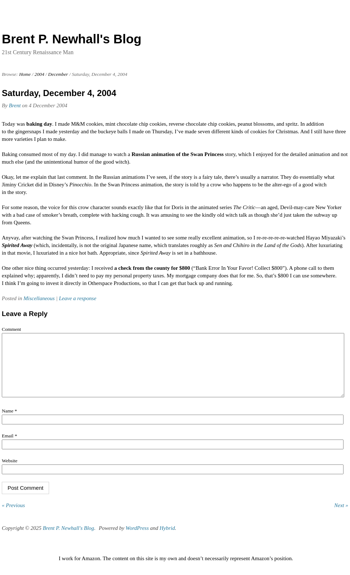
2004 (39, 74)
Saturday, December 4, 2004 (59, 93)
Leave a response (77, 298)
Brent (15, 105)
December (58, 74)
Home (25, 74)
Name (9, 421)
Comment (11, 329)
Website (9, 471)
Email (9, 446)
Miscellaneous (39, 298)
